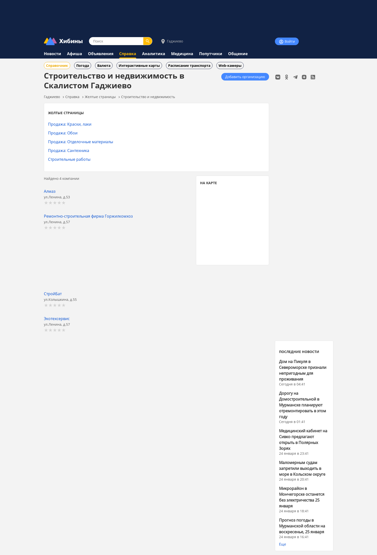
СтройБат (53, 293)
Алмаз (50, 191)
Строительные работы (69, 159)
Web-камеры (230, 65)
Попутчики (210, 53)
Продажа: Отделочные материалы (80, 141)
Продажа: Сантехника (68, 150)
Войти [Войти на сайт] (287, 41)
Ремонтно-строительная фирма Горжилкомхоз (88, 216)
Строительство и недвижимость (148, 96)
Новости (52, 53)
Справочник (57, 65)
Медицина (182, 53)
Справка (127, 53)
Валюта (103, 65)
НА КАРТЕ (208, 183)
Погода (82, 65)
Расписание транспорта (189, 65)
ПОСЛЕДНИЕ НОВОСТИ (299, 351)
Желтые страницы (100, 96)
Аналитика (153, 53)
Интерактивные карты (139, 65)
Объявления (100, 53)
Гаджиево (171, 41)
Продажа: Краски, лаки (69, 124)
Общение (238, 53)
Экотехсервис (57, 318)
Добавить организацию (245, 76)
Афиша (74, 53)
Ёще (282, 544)
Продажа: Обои (62, 132)
